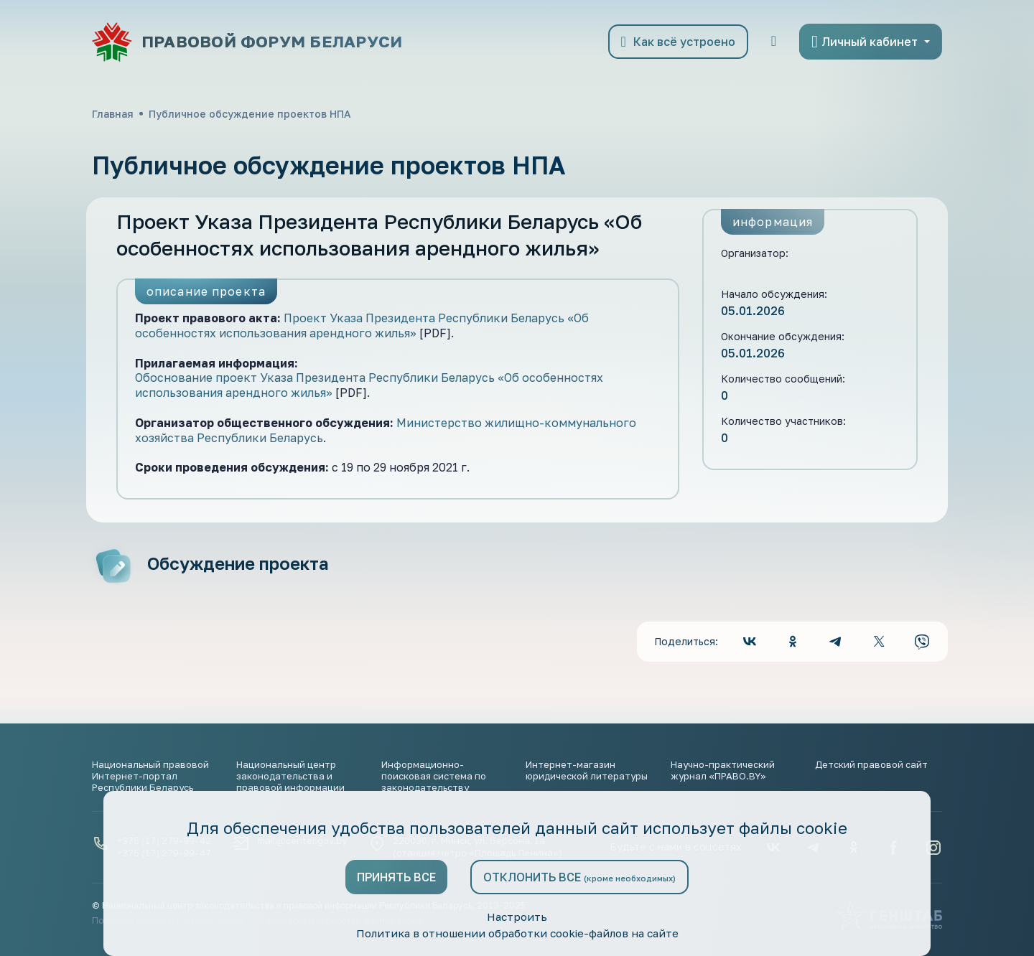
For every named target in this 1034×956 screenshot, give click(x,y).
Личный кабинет (864, 41)
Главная (113, 114)
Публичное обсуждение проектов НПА (250, 114)
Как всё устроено (678, 41)
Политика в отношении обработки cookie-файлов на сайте (517, 933)
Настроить (517, 916)
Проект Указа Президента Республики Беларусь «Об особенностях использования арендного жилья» (362, 325)
